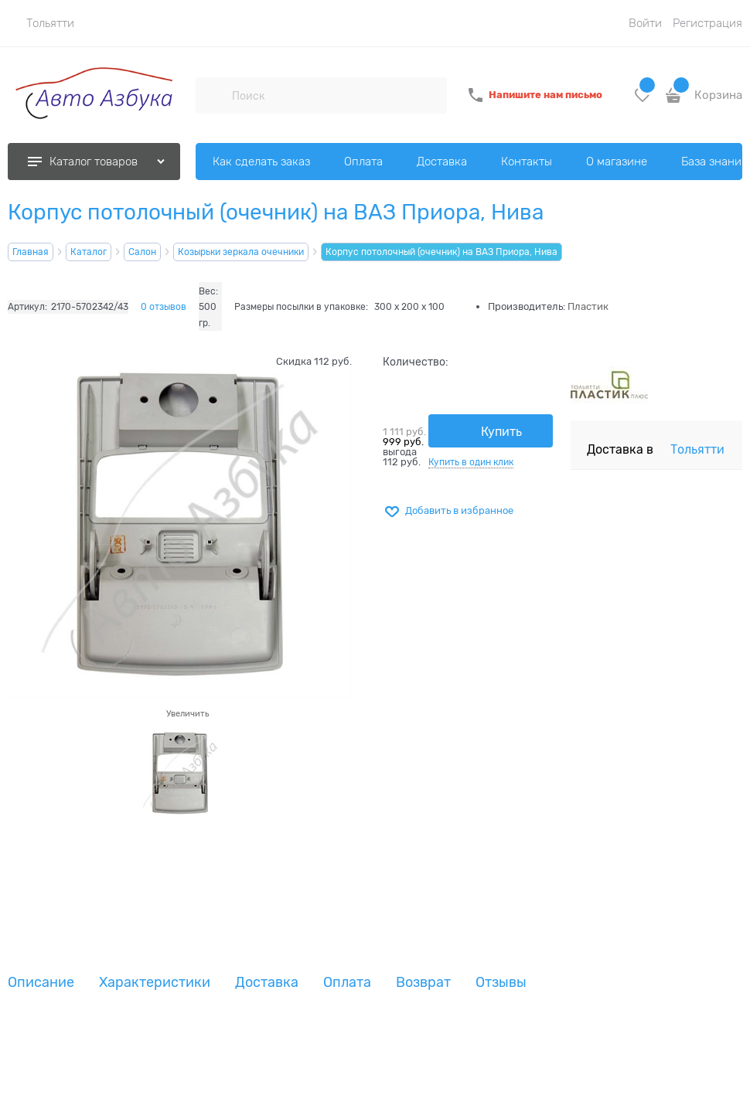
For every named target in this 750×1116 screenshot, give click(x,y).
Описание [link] (41, 982)
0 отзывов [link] (163, 306)
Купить (501, 432)
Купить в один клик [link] (470, 462)
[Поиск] (213, 95)
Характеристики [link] (154, 982)
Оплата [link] (347, 982)
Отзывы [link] (501, 982)
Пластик (588, 306)
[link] (41, 23)
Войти (645, 23)
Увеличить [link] (187, 713)
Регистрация (707, 23)
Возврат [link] (423, 982)
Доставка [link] (266, 982)
